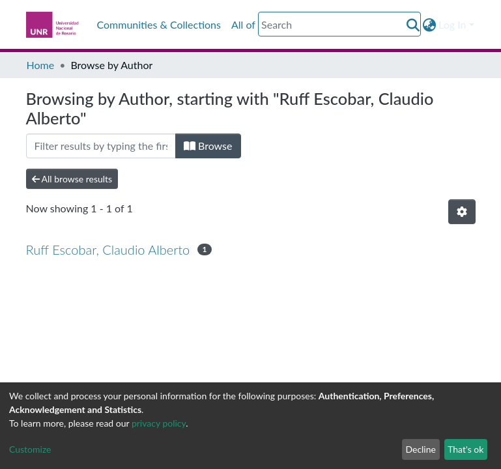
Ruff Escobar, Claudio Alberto (108, 249)
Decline (420, 449)
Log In (452, 24)
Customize (30, 449)
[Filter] (101, 146)
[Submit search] (413, 25)
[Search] (339, 24)
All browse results (72, 178)
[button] (429, 25)
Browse (208, 145)
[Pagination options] (462, 211)
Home (41, 65)
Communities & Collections (159, 24)
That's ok (465, 449)
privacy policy (159, 423)
